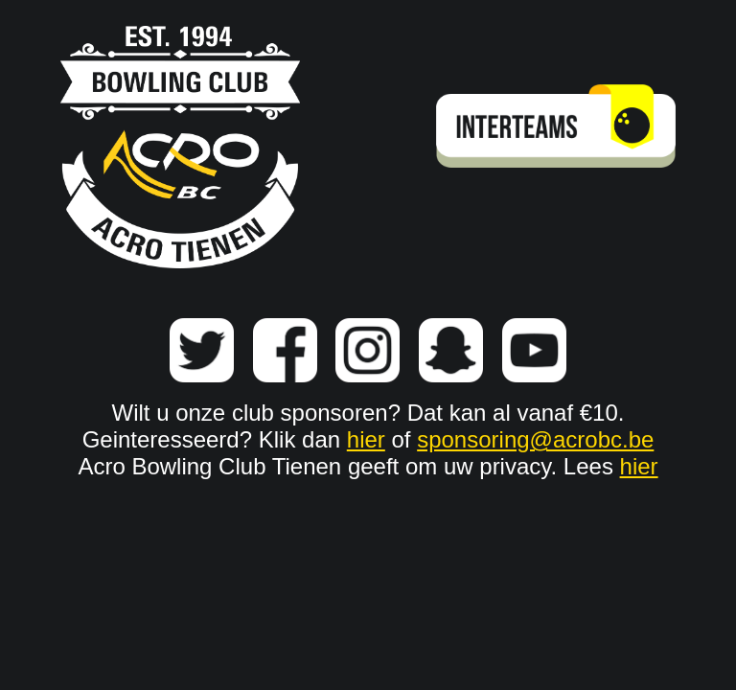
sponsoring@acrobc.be (535, 439)
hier (366, 439)
